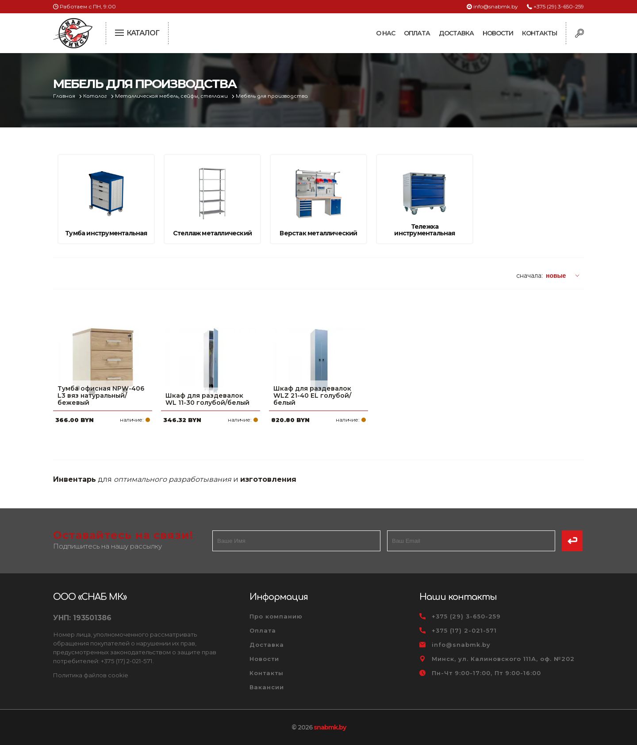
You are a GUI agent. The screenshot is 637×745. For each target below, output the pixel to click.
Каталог (95, 96)
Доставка (456, 33)
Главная (65, 96)
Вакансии (266, 687)
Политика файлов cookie (90, 675)
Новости (498, 33)
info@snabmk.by (495, 6)
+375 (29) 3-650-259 (558, 6)
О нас (385, 33)
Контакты (539, 33)
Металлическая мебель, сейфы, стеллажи (172, 96)
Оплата (417, 33)
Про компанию (276, 616)
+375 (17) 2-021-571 (464, 630)
